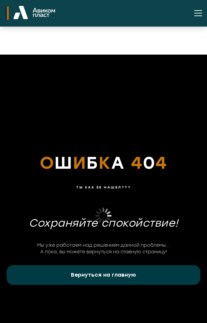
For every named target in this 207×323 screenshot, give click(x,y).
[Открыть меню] (198, 13)
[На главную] (34, 13)
